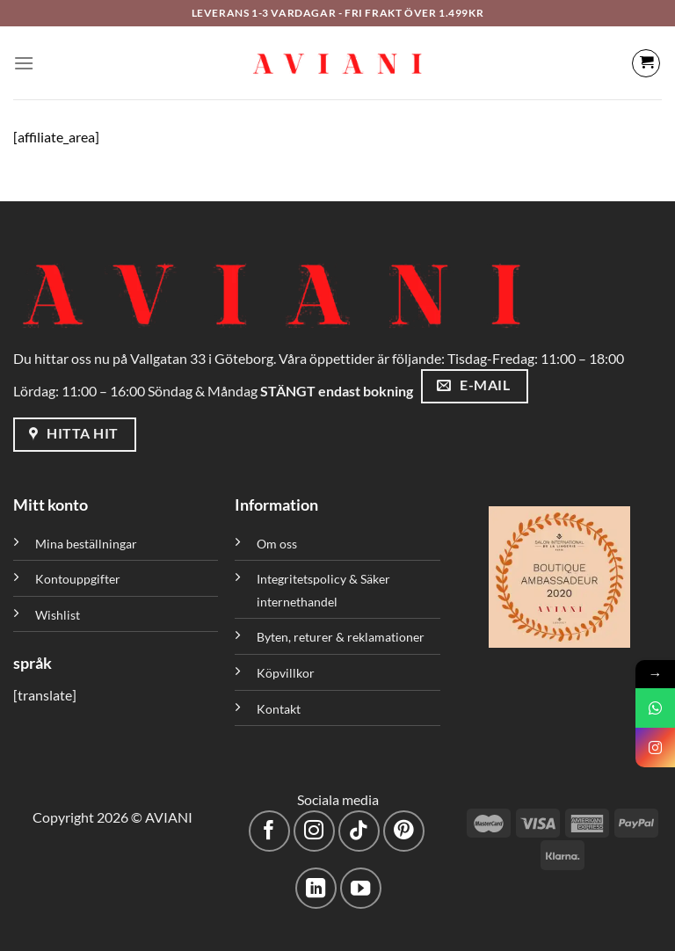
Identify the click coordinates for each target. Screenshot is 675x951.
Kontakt (279, 708)
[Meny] (23, 62)
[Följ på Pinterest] (404, 831)
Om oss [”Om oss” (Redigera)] (277, 543)
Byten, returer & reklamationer (341, 636)
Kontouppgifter (77, 578)
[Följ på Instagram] (314, 831)
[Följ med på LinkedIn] (316, 888)
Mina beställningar (87, 543)
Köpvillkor (286, 672)
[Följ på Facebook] (269, 831)
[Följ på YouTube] (360, 888)
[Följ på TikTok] (359, 831)
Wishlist (57, 614)
